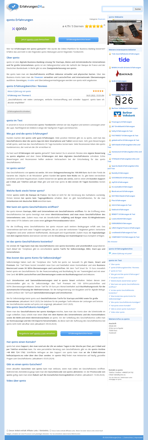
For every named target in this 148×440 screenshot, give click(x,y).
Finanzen (101, 19)
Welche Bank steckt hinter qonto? (124, 281)
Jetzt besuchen (35, 39)
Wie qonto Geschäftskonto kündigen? (125, 302)
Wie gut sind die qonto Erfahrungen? (125, 274)
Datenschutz (128, 437)
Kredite (31, 80)
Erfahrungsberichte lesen (78, 39)
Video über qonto (118, 312)
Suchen (138, 9)
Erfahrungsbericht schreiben (19, 111)
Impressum (139, 437)
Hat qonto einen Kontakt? (121, 305)
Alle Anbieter (112, 241)
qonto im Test (116, 271)
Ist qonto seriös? (117, 277)
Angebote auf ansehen (37, 333)
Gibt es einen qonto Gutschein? (123, 309)
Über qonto (115, 264)
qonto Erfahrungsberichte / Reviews (125, 267)
